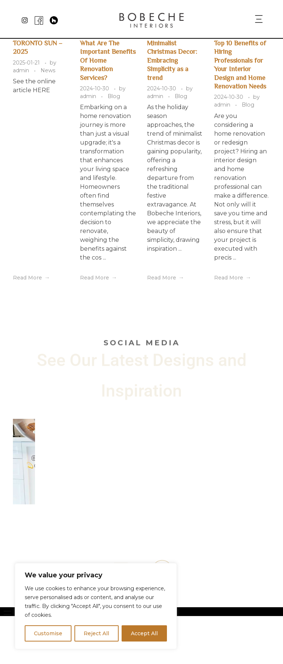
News (48, 70)
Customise (48, 633)
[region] (96, 606)
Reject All (96, 633)
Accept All (144, 633)
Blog (114, 96)
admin (22, 70)
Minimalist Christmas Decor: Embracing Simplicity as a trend (172, 60)
